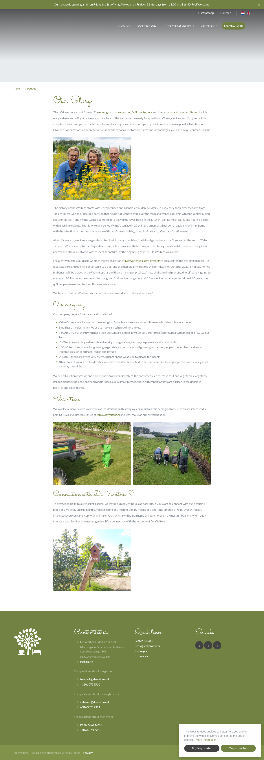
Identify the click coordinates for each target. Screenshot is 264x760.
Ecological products (147, 646)
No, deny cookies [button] (202, 748)
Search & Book (233, 25)
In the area (141, 656)
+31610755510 (90, 684)
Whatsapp (206, 12)
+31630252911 (90, 707)
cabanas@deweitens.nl (94, 702)
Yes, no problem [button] (238, 748)
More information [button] (206, 739)
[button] (193, 25)
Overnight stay (147, 25)
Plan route (86, 661)
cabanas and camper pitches (180, 112)
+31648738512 (90, 730)
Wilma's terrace (142, 112)
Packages (141, 651)
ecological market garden (115, 112)
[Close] (259, 4)
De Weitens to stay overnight (143, 260)
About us (124, 25)
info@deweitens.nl (108, 414)
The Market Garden (178, 25)
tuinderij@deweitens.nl (94, 679)
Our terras (207, 25)
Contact (225, 12)
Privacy (88, 752)
